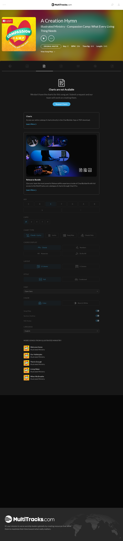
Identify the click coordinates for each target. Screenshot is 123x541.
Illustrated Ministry (53, 26)
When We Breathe (37, 376)
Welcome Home (36, 347)
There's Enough (36, 362)
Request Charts (61, 104)
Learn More (31, 124)
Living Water (35, 369)
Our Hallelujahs (36, 354)
